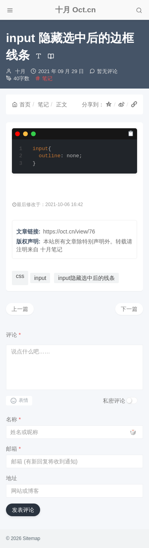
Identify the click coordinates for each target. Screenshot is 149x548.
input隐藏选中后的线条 (86, 278)
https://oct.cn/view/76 (69, 231)
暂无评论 (107, 71)
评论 (13, 335)
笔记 (47, 78)
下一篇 (129, 309)
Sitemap (31, 538)
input (40, 278)
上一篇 (20, 309)
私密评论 (114, 400)
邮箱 (13, 449)
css (20, 276)
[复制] (131, 133)
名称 (13, 419)
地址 (11, 478)
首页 (21, 104)
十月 (20, 71)
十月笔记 (51, 249)
